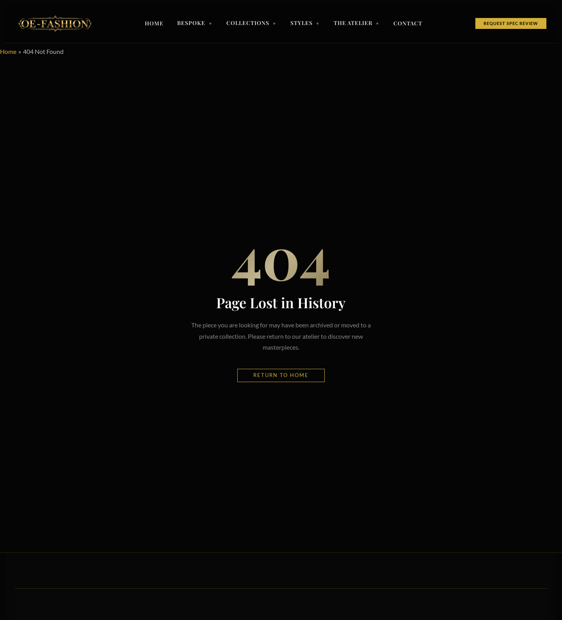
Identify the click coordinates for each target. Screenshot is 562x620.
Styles (305, 23)
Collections (251, 23)
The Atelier (357, 23)
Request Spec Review (511, 23)
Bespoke (195, 23)
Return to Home (281, 375)
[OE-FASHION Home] (53, 23)
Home (154, 23)
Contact (407, 23)
